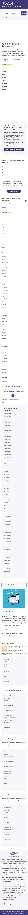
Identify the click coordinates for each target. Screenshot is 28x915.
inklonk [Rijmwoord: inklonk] (3, 279)
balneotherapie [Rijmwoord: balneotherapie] (8, 712)
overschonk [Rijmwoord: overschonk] (7, 413)
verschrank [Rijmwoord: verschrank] (7, 451)
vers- (3, 172)
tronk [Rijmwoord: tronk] (2, 236)
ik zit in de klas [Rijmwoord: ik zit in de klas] (8, 725)
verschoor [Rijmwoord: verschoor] (6, 483)
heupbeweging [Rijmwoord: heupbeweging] (8, 705)
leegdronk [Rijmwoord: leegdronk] (4, 296)
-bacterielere (7, 829)
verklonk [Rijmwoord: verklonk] (4, 86)
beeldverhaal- (7, 781)
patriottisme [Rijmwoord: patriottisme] (7, 671)
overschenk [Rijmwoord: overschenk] (7, 436)
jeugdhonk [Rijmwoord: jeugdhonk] (4, 287)
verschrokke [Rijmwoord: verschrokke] (7, 549)
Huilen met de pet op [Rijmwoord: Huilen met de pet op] (9, 695)
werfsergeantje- (8, 786)
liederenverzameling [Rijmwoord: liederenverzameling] (9, 717)
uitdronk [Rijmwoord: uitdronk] (3, 329)
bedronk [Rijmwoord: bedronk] (4, 68)
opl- (5, 783)
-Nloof (5, 842)
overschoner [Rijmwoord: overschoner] (7, 527)
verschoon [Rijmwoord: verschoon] (6, 480)
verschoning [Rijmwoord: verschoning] (7, 538)
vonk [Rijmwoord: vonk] (2, 239)
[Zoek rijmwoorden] (17, 13)
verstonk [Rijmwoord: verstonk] (6, 505)
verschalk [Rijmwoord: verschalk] (6, 466)
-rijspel (5, 820)
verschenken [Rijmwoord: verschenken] (7, 532)
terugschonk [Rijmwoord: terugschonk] (7, 530)
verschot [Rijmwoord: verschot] (6, 494)
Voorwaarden (22, 913)
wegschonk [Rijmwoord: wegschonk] (4, 372)
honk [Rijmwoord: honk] (2, 224)
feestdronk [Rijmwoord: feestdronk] (4, 270)
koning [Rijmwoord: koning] (5, 661)
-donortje (6, 810)
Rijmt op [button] (4, 13)
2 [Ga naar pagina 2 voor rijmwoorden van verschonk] (15, 395)
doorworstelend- (8, 761)
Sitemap (9, 913)
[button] (26, 200)
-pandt (5, 837)
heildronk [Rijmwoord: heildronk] (4, 273)
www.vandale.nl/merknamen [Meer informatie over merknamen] (9, 899)
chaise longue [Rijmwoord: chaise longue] (5, 265)
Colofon (15, 913)
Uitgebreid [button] (23, 18)
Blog (4, 913)
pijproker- (6, 776)
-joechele (6, 834)
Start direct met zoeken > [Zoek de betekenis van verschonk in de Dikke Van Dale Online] (14, 149)
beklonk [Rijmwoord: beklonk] (3, 71)
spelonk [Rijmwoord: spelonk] (3, 80)
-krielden (6, 815)
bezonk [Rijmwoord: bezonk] (3, 74)
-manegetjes (7, 827)
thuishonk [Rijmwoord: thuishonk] (4, 321)
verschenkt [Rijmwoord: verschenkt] (7, 439)
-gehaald (6, 839)
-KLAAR (6, 822)
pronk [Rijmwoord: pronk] (3, 230)
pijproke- (6, 778)
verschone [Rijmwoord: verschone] (7, 425)
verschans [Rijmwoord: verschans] (6, 469)
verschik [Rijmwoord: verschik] (6, 471)
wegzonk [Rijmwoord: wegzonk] (3, 335)
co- (4, 751)
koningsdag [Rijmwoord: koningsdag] (7, 659)
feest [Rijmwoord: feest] (5, 666)
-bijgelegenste (8, 807)
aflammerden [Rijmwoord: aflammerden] (7, 710)
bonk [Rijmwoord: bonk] (2, 216)
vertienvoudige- (8, 768)
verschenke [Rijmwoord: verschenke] (7, 454)
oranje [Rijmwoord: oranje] (5, 664)
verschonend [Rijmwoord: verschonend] (7, 535)
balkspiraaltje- (8, 766)
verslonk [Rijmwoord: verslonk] (6, 502)
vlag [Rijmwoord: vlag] (5, 669)
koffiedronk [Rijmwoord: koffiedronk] (4, 381)
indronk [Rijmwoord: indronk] (3, 276)
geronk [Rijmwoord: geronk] (3, 77)
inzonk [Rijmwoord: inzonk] (3, 284)
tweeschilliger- (8, 771)
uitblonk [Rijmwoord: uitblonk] (3, 327)
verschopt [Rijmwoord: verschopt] (6, 491)
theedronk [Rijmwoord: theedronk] (4, 318)
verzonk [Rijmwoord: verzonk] (3, 89)
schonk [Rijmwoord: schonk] (3, 247)
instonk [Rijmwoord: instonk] (3, 282)
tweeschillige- (7, 759)
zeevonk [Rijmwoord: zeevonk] (3, 341)
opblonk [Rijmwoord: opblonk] (3, 307)
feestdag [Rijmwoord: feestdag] (6, 678)
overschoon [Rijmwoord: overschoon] (7, 571)
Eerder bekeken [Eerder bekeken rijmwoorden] (6, 18)
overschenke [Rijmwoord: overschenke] (7, 521)
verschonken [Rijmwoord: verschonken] (7, 430)
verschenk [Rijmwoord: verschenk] (7, 422)
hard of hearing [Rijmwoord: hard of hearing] (8, 730)
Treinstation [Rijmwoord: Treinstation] (7, 722)
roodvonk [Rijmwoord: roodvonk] (4, 315)
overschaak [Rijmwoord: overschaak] (7, 563)
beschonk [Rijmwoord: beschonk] (4, 207)
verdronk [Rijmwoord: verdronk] (4, 83)
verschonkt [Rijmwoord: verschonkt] (7, 417)
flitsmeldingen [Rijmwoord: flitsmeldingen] (8, 720)
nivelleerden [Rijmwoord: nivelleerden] (7, 727)
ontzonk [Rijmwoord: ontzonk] (3, 304)
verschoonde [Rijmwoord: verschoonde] (7, 541)
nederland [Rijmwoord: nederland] (6, 681)
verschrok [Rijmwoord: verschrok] (6, 499)
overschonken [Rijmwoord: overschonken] (7, 516)
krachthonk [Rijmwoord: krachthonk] (4, 293)
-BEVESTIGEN (7, 832)
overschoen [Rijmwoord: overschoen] (7, 566)
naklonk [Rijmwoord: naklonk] (3, 301)
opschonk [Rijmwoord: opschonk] (4, 361)
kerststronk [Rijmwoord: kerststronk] (4, 290)
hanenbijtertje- (8, 756)
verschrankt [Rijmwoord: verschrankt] (7, 546)
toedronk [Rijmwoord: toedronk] (3, 324)
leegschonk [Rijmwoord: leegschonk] (4, 358)
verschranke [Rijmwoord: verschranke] (7, 544)
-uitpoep (6, 812)
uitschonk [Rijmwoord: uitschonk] (4, 366)
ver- (2, 169)
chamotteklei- (7, 773)
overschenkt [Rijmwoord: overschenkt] (7, 524)
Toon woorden (14, 191)
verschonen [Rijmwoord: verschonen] (7, 448)
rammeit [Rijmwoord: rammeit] (6, 700)
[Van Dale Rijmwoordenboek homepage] (8, 3)
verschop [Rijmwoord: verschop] (6, 488)
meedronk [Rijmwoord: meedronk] (4, 298)
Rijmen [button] (24, 13)
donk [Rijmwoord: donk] (2, 219)
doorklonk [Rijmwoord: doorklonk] (4, 267)
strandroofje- (7, 754)
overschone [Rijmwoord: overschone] (7, 445)
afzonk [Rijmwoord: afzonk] (3, 259)
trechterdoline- (8, 764)
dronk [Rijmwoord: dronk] (3, 222)
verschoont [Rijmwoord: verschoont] (7, 442)
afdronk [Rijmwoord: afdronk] (3, 256)
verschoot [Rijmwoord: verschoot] (6, 485)
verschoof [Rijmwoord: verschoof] (6, 474)
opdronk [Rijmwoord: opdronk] (3, 310)
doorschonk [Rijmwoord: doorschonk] (4, 352)
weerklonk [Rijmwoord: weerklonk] (4, 332)
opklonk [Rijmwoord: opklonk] (3, 313)
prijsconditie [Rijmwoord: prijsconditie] (7, 698)
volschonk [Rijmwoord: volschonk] (4, 369)
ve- (2, 166)
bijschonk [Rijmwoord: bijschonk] (4, 350)
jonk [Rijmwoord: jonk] (2, 227)
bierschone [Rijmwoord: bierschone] (7, 554)
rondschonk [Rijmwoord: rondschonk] (4, 364)
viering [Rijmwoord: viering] (6, 676)
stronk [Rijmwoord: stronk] (3, 233)
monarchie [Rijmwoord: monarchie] (7, 674)
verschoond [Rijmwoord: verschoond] (7, 458)
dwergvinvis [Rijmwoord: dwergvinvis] (7, 703)
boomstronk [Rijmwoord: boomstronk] (4, 262)
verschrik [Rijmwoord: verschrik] (6, 497)
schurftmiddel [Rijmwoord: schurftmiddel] (7, 708)
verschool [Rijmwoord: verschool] (6, 477)
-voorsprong (7, 824)
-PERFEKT (6, 817)
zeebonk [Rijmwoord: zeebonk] (3, 338)
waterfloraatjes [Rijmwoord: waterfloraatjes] (8, 715)
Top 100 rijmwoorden (14, 585)
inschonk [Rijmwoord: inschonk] (3, 355)
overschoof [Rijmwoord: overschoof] (7, 568)
